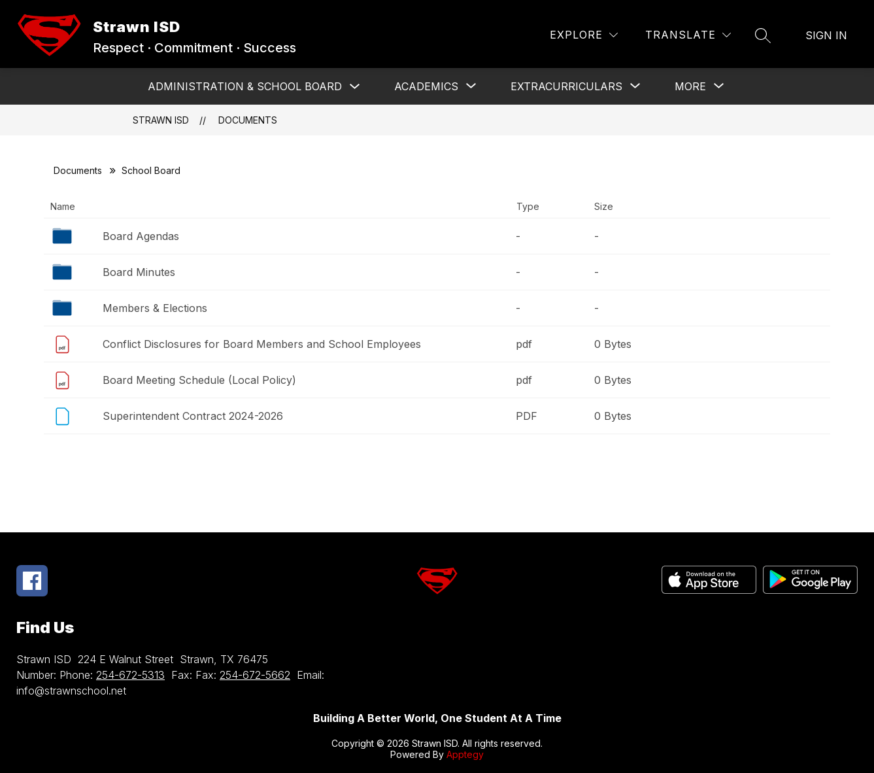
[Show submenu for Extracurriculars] (566, 86)
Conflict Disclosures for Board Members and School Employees (262, 344)
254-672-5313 (130, 674)
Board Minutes (139, 272)
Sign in (826, 35)
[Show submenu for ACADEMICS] (426, 86)
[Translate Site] (688, 35)
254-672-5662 (255, 674)
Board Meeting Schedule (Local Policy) (199, 379)
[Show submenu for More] (690, 86)
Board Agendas (141, 236)
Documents (247, 120)
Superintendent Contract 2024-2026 (193, 415)
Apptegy (465, 754)
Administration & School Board (245, 86)
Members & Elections (155, 308)
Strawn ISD (161, 120)
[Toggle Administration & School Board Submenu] (355, 86)
